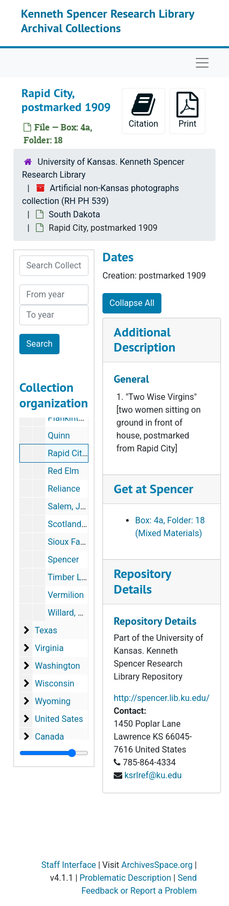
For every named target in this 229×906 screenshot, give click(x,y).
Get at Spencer (153, 488)
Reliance (64, 489)
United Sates (59, 719)
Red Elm (63, 471)
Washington (57, 666)
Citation (143, 110)
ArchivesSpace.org (157, 865)
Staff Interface (68, 865)
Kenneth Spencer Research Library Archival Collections (107, 20)
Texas (46, 630)
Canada (49, 737)
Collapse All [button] (131, 303)
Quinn (59, 435)
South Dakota (74, 214)
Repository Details (142, 581)
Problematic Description (125, 878)
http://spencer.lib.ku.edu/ (162, 698)
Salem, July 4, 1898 (84, 506)
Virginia (49, 648)
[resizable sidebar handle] (53, 753)
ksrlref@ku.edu (153, 775)
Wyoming (53, 701)
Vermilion (66, 595)
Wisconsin (55, 683)
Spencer (63, 559)
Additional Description (144, 340)
